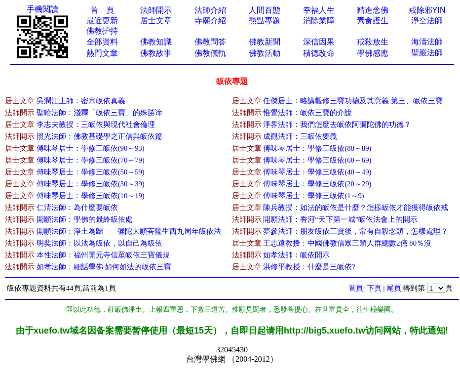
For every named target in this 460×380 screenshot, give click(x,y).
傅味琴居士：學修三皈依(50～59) (91, 172)
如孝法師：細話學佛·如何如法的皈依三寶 (104, 267)
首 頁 (102, 10)
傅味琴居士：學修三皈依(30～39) (91, 184)
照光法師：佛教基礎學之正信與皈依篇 (99, 136)
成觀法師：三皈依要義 (300, 136)
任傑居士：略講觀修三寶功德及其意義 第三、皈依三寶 (353, 101)
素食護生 (372, 20)
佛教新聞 (264, 42)
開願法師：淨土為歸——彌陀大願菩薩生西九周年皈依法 (129, 231)
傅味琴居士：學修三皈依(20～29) (317, 184)
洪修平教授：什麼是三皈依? (309, 267)
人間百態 (264, 10)
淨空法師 (427, 20)
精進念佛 (372, 10)
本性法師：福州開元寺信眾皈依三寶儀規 (103, 255)
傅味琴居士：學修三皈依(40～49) (317, 172)
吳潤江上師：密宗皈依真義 (81, 101)
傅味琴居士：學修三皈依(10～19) (91, 196)
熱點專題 (264, 20)
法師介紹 (210, 10)
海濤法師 (427, 42)
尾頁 (393, 288)
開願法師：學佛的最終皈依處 (85, 219)
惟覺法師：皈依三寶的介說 (307, 113)
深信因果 (319, 42)
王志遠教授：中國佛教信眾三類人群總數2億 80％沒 (347, 243)
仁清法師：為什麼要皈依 (77, 207)
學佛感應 (372, 53)
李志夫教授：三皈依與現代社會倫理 (96, 124)
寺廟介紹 (210, 20)
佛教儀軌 (210, 53)
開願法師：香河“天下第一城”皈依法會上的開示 (340, 219)
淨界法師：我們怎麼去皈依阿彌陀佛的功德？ (337, 124)
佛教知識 (156, 42)
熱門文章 (102, 53)
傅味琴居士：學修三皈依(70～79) (91, 160)
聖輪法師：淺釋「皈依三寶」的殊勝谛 (99, 113)
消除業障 (319, 20)
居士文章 (156, 20)
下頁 (374, 288)
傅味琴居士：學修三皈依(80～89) (317, 148)
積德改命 (319, 53)
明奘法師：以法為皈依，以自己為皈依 (99, 243)
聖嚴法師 (427, 52)
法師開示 (156, 10)
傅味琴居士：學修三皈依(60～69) (317, 160)
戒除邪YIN (427, 10)
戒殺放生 (372, 42)
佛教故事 (156, 53)
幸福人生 (319, 10)
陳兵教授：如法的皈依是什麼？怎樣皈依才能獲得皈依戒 (355, 207)
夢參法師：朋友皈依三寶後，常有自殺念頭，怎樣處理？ (355, 231)
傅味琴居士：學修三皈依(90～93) (91, 148)
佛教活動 (264, 53)
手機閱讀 (42, 9)
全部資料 (102, 42)
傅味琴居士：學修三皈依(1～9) (313, 196)
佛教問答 (210, 42)
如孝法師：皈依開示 (296, 255)
